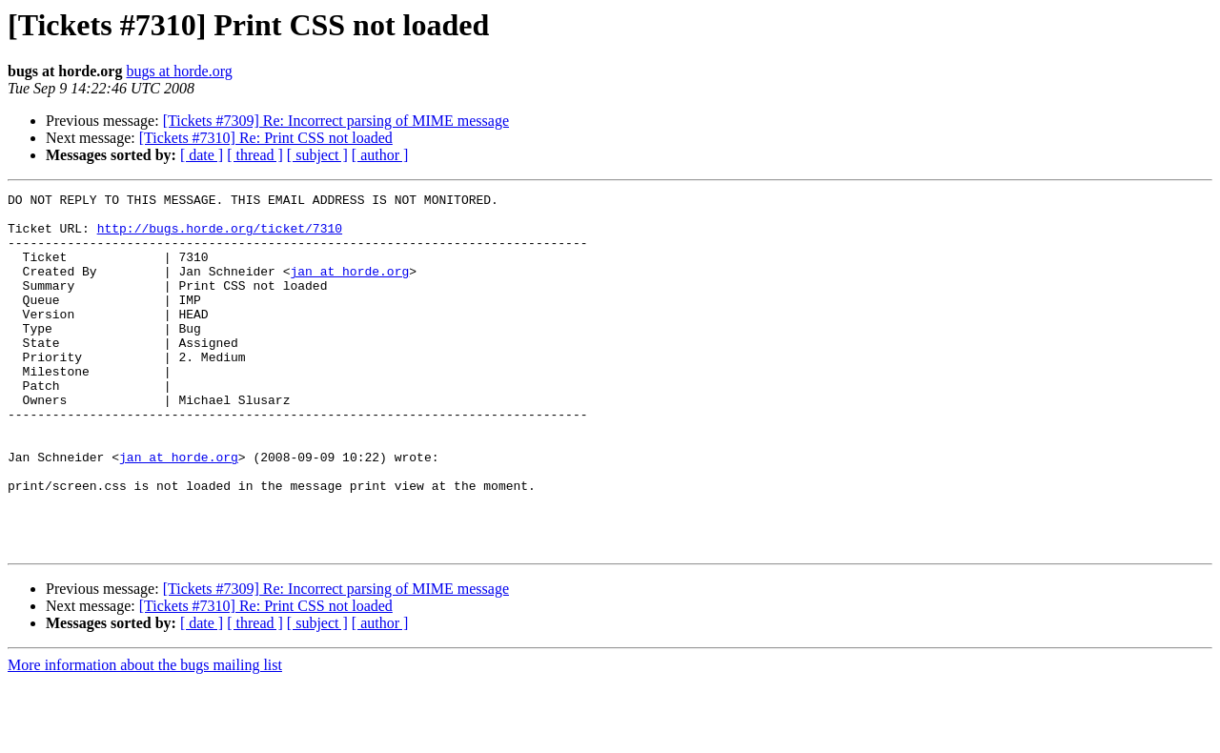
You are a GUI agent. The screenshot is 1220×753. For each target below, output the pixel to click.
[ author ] (380, 155)
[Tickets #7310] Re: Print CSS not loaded (266, 138)
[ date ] (201, 155)
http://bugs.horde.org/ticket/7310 (219, 236)
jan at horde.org (349, 287)
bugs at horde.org (179, 71)
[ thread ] (255, 155)
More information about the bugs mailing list (145, 736)
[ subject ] (317, 155)
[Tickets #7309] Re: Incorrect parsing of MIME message (336, 120)
